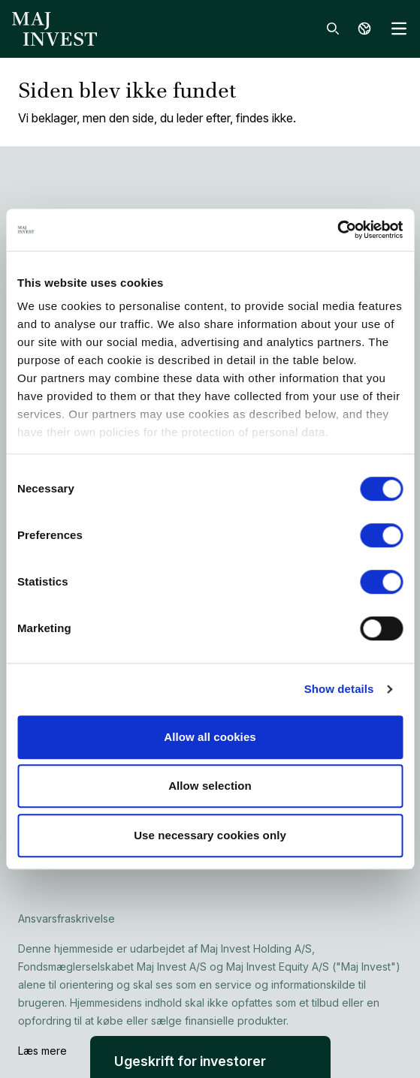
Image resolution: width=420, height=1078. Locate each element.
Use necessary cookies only (210, 835)
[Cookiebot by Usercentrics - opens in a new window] (337, 229)
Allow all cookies (210, 736)
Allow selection (210, 785)
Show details (339, 688)
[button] (210, 1057)
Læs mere (42, 1050)
